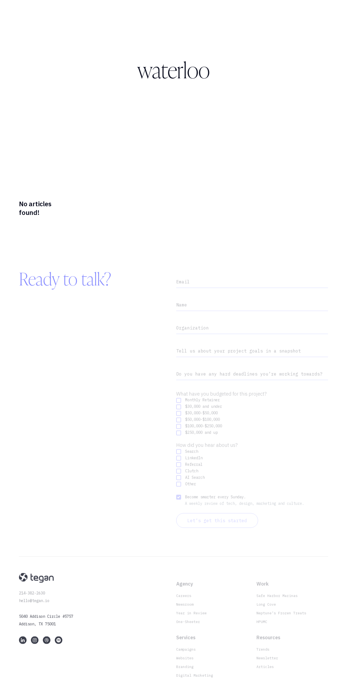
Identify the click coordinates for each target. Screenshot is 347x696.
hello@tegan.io (34, 604)
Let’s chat (309, 18)
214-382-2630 (32, 596)
